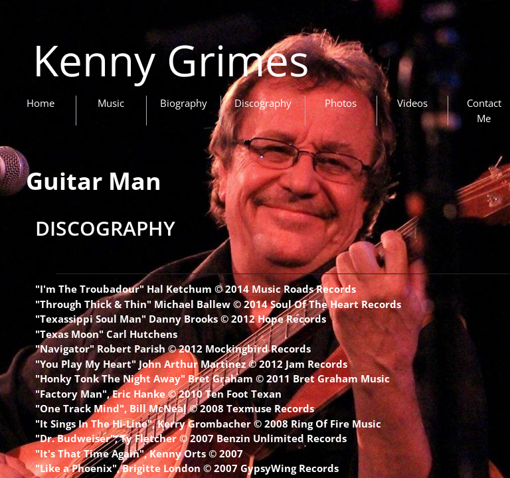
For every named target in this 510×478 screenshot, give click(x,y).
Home (40, 103)
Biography (183, 103)
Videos (412, 103)
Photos (341, 103)
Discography (263, 103)
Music (111, 103)
